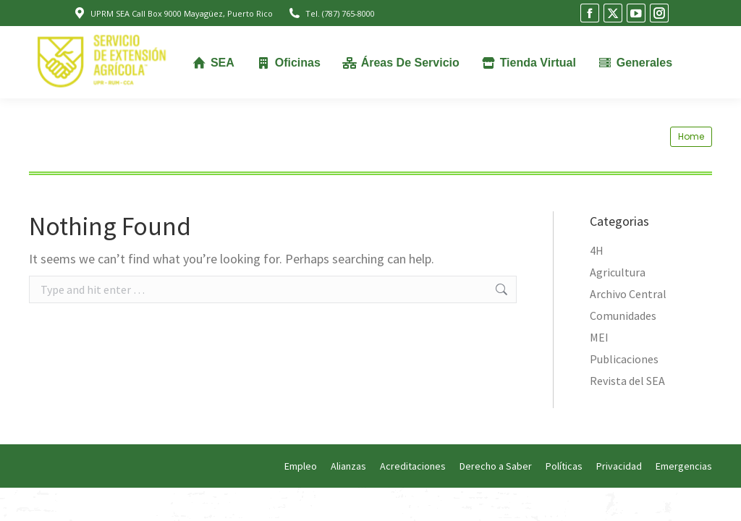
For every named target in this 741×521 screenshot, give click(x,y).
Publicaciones (624, 359)
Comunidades (623, 315)
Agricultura (617, 272)
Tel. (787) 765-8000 (331, 13)
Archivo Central (628, 294)
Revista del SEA (627, 380)
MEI (599, 337)
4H (597, 250)
